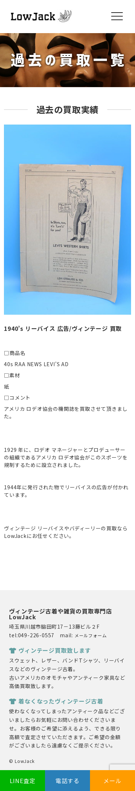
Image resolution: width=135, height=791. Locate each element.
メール (112, 780)
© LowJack (21, 761)
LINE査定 (23, 780)
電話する (67, 780)
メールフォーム (91, 635)
